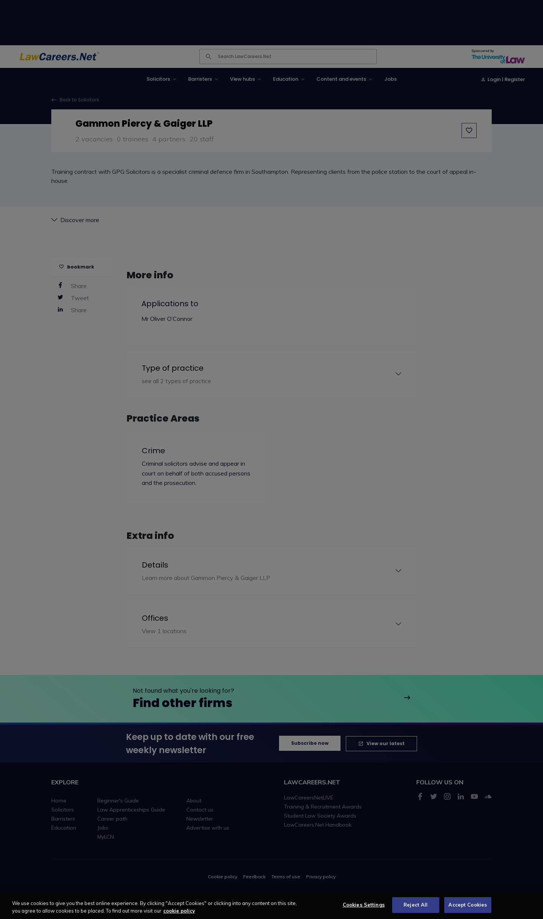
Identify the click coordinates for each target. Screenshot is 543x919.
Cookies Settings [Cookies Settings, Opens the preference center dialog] (364, 908)
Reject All (415, 908)
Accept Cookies (467, 908)
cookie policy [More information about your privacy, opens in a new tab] (179, 913)
